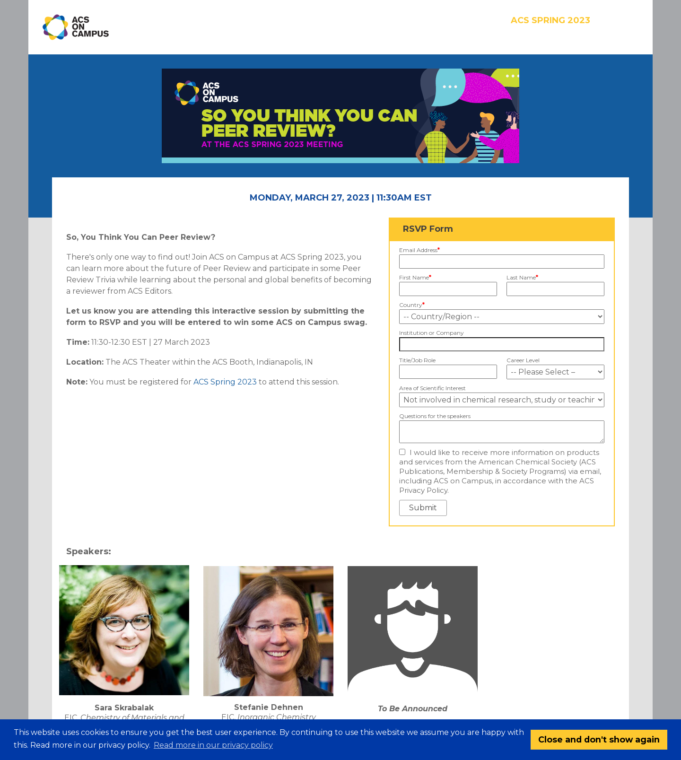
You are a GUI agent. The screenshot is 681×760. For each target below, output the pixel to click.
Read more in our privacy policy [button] (213, 745)
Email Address (419, 249)
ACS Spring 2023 (225, 381)
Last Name (522, 277)
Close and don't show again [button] (599, 739)
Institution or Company (431, 332)
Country (412, 304)
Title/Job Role (417, 360)
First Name (415, 277)
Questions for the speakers (435, 415)
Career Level (523, 360)
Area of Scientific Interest (432, 388)
